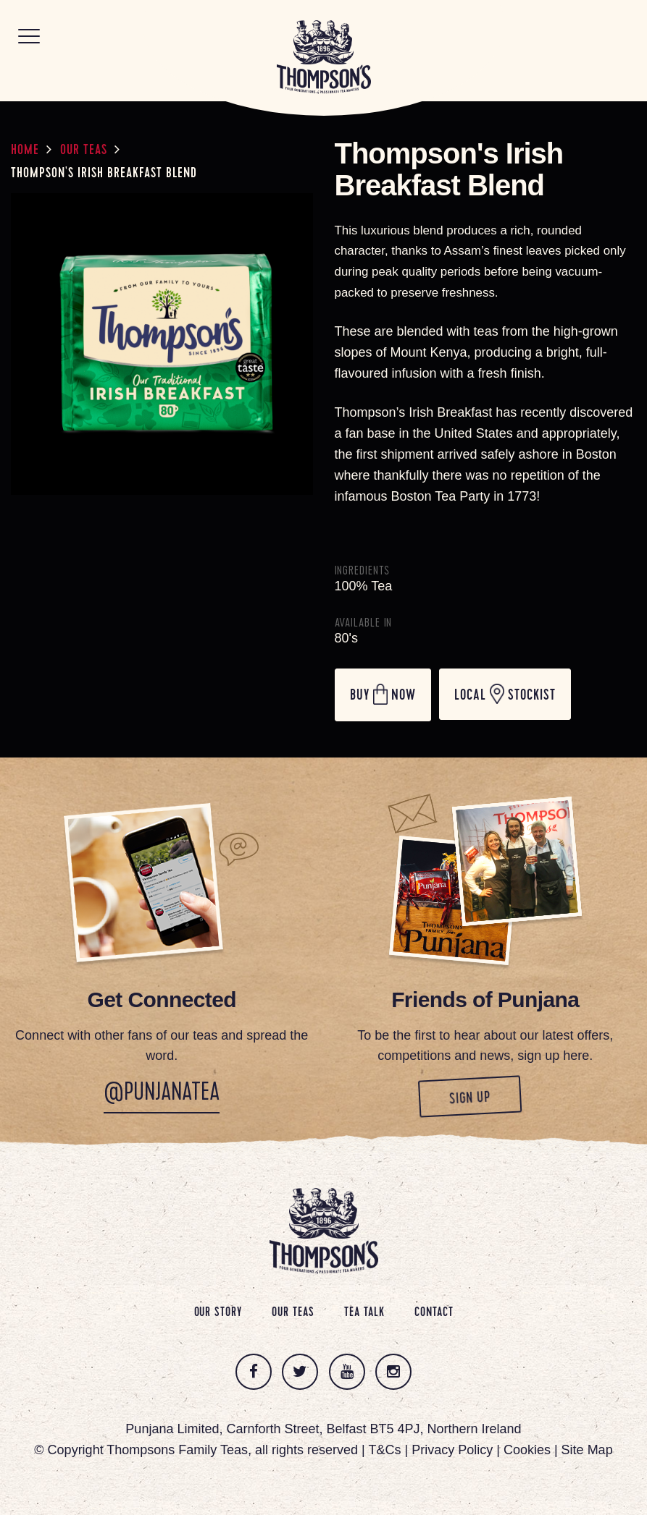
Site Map (587, 1450)
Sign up (504, 1097)
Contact (433, 1313)
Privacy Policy (452, 1450)
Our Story (218, 1313)
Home (25, 151)
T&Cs (384, 1450)
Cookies (527, 1450)
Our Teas (83, 151)
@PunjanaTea (162, 1095)
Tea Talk (364, 1313)
